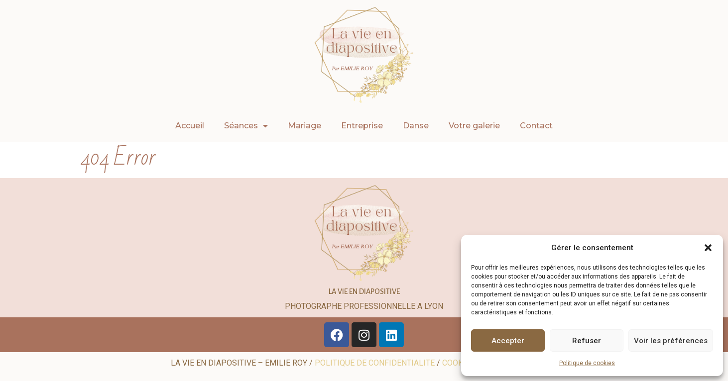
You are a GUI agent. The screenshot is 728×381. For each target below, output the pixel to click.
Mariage (304, 125)
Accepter (507, 340)
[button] (708, 248)
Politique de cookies (587, 363)
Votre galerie (474, 125)
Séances (246, 126)
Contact (536, 125)
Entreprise (362, 125)
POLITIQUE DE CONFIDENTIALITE (375, 363)
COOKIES (458, 363)
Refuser (586, 340)
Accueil (189, 125)
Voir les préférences (671, 340)
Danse (416, 125)
